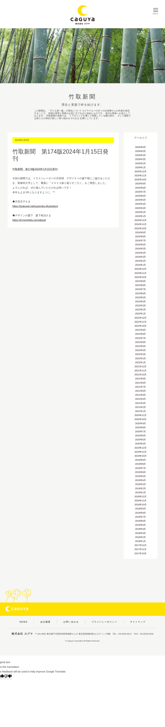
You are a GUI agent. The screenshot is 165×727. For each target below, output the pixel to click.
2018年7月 (140, 517)
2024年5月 (140, 248)
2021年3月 (140, 403)
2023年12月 (141, 269)
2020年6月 (140, 435)
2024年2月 (140, 261)
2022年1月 (140, 362)
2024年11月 (141, 224)
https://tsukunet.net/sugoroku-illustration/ (35, 206)
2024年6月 (140, 244)
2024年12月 (141, 220)
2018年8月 (140, 512)
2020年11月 (141, 415)
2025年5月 (140, 200)
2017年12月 (141, 545)
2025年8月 (140, 187)
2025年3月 (140, 208)
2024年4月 (140, 252)
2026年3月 (140, 159)
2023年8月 (140, 285)
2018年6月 (140, 521)
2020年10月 (141, 419)
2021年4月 (140, 399)
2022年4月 (140, 350)
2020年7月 (140, 431)
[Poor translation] (8, 677)
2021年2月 (140, 407)
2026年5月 (140, 151)
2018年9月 (140, 508)
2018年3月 (140, 533)
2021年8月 (140, 382)
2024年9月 (140, 232)
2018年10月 (141, 504)
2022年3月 (140, 354)
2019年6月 (140, 472)
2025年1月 (140, 216)
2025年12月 (141, 171)
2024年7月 (140, 240)
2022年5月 (140, 346)
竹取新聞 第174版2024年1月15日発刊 (35, 169)
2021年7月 (140, 387)
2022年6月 (140, 342)
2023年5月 (140, 297)
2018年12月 (141, 496)
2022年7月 (140, 338)
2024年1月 (140, 265)
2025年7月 (140, 192)
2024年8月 (140, 236)
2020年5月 (140, 439)
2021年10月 (141, 374)
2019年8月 (140, 464)
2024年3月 (140, 257)
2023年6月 (140, 293)
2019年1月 (140, 492)
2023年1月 (140, 313)
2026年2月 (140, 163)
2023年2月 (140, 309)
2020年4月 (140, 443)
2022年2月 (140, 358)
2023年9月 (140, 281)
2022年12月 (141, 317)
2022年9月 (140, 330)
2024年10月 (141, 228)
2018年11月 (141, 500)
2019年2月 (140, 488)
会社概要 (45, 622)
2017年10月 (141, 553)
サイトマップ (138, 622)
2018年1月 (140, 541)
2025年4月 (140, 204)
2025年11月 (141, 175)
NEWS (23, 622)
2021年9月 (140, 378)
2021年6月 (140, 391)
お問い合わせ (71, 622)
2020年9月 (140, 423)
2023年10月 (141, 277)
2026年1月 (140, 167)
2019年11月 (141, 452)
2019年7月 (140, 468)
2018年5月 (140, 525)
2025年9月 (140, 183)
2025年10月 (141, 179)
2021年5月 (140, 395)
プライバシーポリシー (104, 622)
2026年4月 (140, 155)
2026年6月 (140, 147)
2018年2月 (140, 537)
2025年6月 (140, 196)
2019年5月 (140, 476)
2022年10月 (141, 326)
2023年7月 (140, 289)
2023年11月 (141, 273)
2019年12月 (141, 447)
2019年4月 (140, 480)
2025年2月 (140, 212)
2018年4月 (140, 529)
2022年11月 (141, 322)
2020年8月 (140, 427)
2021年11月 (141, 370)
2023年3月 (140, 305)
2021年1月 (140, 411)
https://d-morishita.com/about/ (29, 220)
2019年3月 (140, 484)
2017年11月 (141, 549)
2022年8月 (140, 334)
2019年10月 (141, 456)
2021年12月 (141, 366)
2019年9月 (140, 460)
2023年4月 (140, 301)
